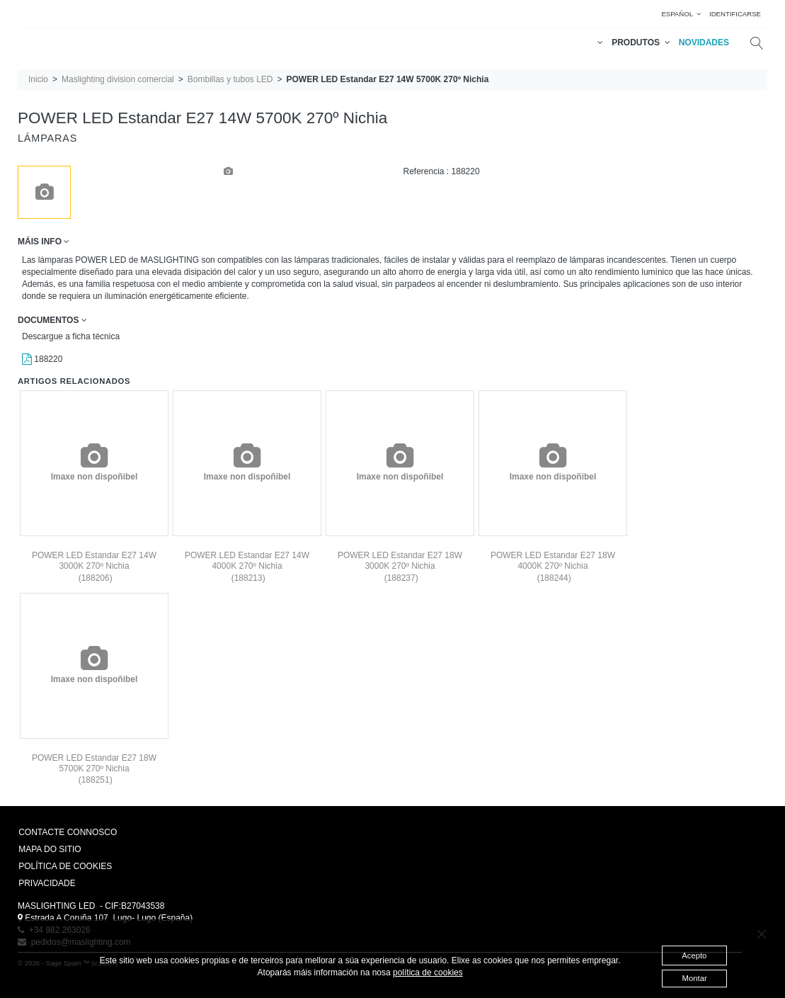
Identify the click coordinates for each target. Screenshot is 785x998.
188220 (42, 359)
